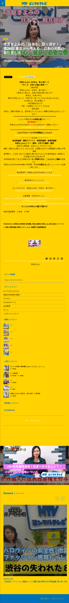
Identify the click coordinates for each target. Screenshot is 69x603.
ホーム (5, 310)
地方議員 (28, 224)
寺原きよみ (38, 61)
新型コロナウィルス (23, 227)
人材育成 (15, 224)
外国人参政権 (36, 224)
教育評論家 (13, 227)
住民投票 (22, 224)
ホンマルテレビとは (11, 291)
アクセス (6, 298)
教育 (7, 227)
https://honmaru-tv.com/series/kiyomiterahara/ (34, 135)
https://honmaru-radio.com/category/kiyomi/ (34, 190)
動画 (7, 573)
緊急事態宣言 (41, 227)
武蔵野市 (34, 227)
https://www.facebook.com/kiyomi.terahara (34, 170)
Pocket (21, 77)
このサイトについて (11, 314)
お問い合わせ (44, 599)
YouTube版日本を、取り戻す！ (34, 127)
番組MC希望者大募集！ (12, 295)
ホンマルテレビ (33, 420)
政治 (6, 39)
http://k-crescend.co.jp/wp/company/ (34, 183)
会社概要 (6, 306)
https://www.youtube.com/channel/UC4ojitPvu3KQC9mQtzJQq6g (34, 175)
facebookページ (9, 302)
